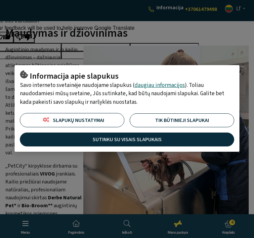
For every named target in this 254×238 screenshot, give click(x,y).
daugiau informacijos (160, 85)
